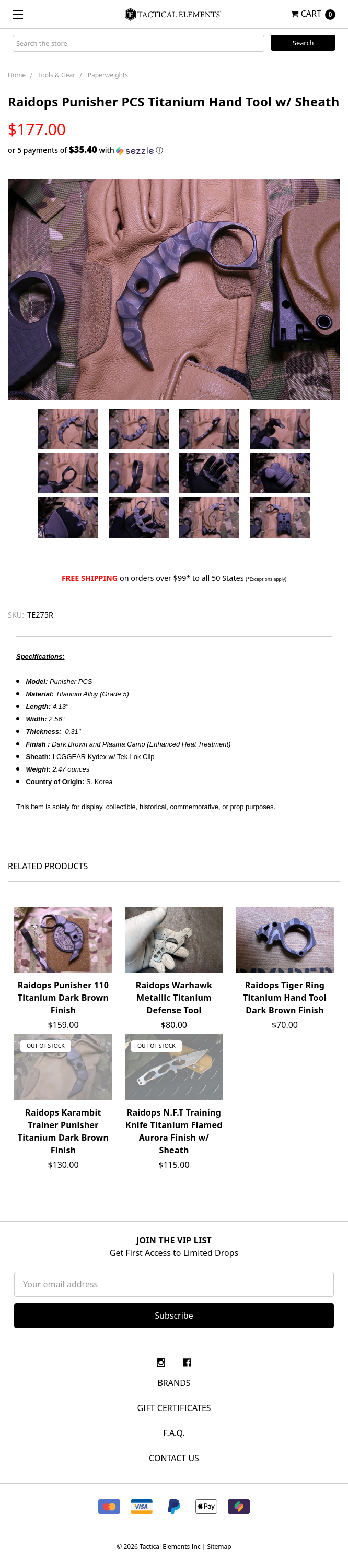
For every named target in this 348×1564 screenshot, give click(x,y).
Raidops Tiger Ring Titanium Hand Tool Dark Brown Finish (285, 997)
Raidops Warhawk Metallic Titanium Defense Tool (174, 997)
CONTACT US (174, 1458)
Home (17, 74)
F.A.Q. (174, 1433)
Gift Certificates (174, 1408)
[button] (174, 150)
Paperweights (108, 74)
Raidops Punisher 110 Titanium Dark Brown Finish (63, 997)
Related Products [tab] (48, 866)
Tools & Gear (56, 74)
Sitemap (219, 1546)
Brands (173, 1383)
